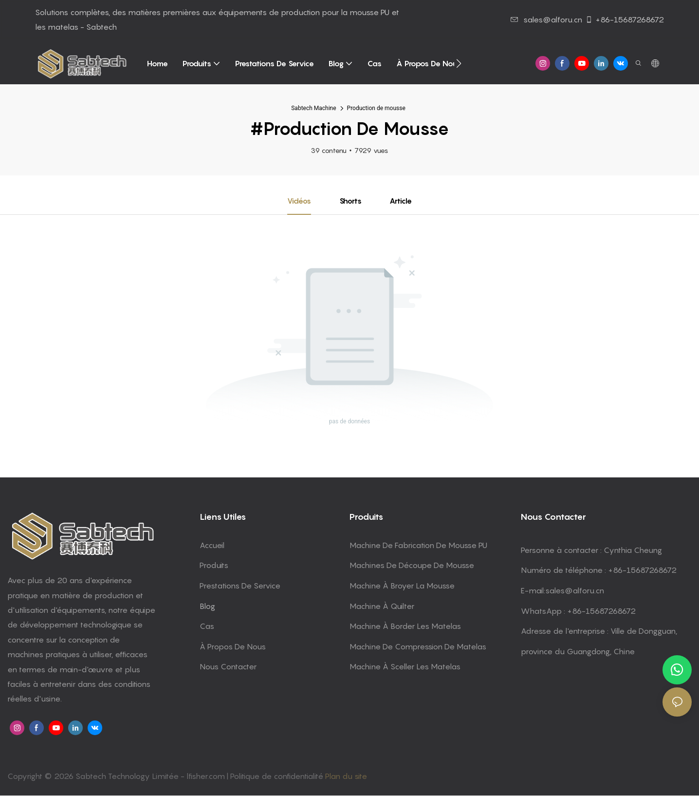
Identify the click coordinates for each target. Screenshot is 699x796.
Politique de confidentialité (277, 776)
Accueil (212, 545)
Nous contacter (228, 667)
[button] (458, 63)
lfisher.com (206, 776)
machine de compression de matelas (418, 647)
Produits (214, 565)
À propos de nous (233, 647)
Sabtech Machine (313, 108)
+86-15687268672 (624, 19)
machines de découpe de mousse (412, 565)
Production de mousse (376, 108)
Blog (207, 606)
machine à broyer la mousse (402, 586)
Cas (207, 626)
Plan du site (346, 776)
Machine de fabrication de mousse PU (418, 545)
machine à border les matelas (405, 626)
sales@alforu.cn (546, 19)
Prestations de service (240, 586)
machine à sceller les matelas (405, 667)
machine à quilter (382, 606)
